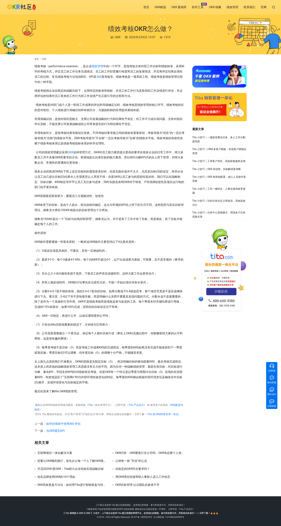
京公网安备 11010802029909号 (168, 517)
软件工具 (198, 7)
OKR (117, 37)
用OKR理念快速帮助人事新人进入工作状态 (142, 477)
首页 (146, 7)
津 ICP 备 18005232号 (141, 517)
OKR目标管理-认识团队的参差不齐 (137, 485)
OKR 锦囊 (215, 7)
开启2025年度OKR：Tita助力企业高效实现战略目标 (70, 469)
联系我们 (249, 7)
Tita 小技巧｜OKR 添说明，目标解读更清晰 (216, 169)
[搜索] (273, 7)
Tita (90, 405)
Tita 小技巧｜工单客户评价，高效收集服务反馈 (218, 161)
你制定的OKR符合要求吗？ (132, 469)
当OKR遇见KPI (55, 431)
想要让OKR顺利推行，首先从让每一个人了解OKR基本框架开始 (72, 461)
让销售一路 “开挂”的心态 (131, 461)
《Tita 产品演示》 (136, 405)
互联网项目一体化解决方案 (54, 453)
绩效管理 (232, 7)
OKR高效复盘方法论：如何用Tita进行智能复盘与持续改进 (72, 485)
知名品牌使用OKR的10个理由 (56, 477)
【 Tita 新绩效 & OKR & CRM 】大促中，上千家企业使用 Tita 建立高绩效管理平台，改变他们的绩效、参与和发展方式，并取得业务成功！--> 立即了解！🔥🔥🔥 (140, 513)
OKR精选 (160, 7)
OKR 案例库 (178, 7)
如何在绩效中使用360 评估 (63, 423)
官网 (263, 7)
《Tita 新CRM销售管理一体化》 (162, 414)
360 (99, 76)
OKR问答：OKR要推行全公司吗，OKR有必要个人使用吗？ (150, 453)
